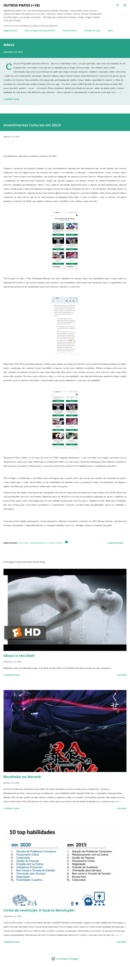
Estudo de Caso (92, 30)
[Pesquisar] (117, 5)
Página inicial (10, 30)
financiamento (38, 543)
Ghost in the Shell (19, 655)
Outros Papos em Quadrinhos (40, 30)
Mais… (111, 30)
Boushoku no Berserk (22, 776)
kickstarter (55, 543)
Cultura (24, 543)
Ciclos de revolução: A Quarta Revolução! (39, 910)
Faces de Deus (70, 30)
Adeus (9, 44)
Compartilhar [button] (11, 99)
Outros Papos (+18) (22, 5)
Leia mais (121, 675)
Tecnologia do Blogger (65, 958)
